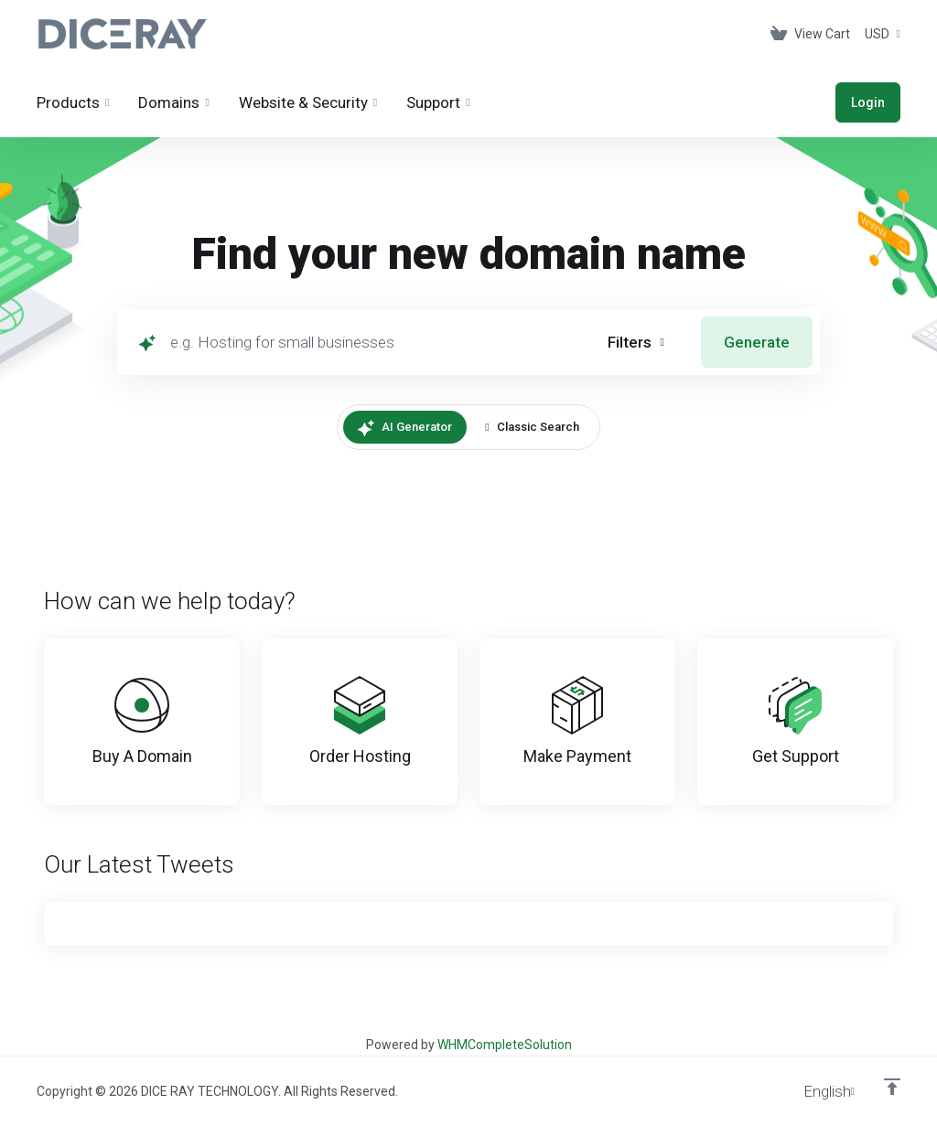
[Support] (438, 102)
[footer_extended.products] (73, 102)
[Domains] (173, 102)
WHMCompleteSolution (504, 1044)
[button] (636, 342)
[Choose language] (816, 1091)
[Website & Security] (308, 102)
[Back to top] (892, 1086)
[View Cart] (810, 33)
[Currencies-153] (878, 33)
